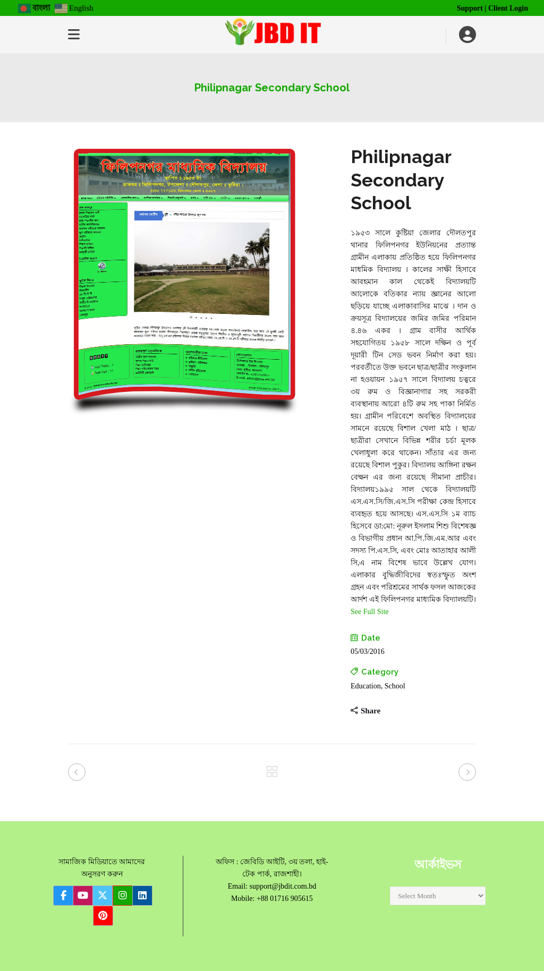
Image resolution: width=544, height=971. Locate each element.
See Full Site (370, 612)
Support (470, 8)
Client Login (508, 8)
